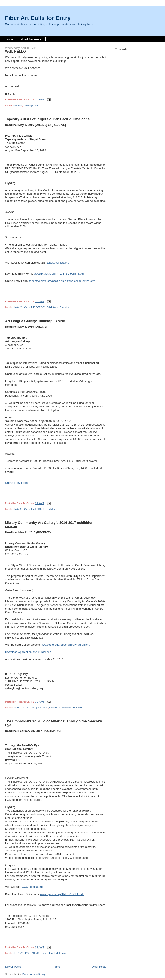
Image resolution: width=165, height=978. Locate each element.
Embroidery (47, 953)
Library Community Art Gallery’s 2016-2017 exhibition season (49, 524)
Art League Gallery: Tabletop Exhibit (35, 321)
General (18, 105)
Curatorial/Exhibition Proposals (66, 707)
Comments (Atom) (33, 974)
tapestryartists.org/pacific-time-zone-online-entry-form (62, 280)
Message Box (31, 105)
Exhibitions (52, 307)
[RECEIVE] (39, 307)
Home (9, 39)
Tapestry (64, 307)
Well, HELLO (15, 51)
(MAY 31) (19, 707)
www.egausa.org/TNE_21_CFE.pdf (62, 894)
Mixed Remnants (31, 39)
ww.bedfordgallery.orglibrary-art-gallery (66, 644)
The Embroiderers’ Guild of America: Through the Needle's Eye (53, 723)
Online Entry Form (16, 482)
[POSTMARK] (32, 953)
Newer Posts (13, 966)
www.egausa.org (32, 886)
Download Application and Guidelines (28, 652)
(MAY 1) (18, 307)
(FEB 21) (18, 953)
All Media (43, 707)
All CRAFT (38, 509)
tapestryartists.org (58, 262)
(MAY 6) (18, 509)
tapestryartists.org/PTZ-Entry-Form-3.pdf (59, 273)
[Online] (28, 307)
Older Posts (99, 966)
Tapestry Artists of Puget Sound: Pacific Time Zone (47, 119)
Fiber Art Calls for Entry (38, 18)
